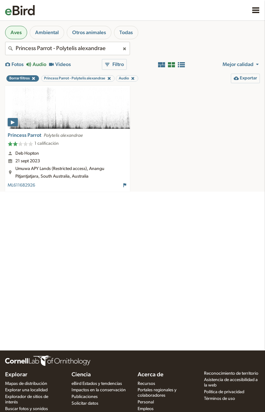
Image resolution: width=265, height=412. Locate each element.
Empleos (146, 409)
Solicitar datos (85, 403)
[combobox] (67, 48)
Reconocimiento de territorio (231, 373)
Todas (126, 32)
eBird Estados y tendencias (97, 383)
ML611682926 (21, 185)
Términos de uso (219, 398)
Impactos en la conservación (99, 390)
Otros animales (89, 32)
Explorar (16, 375)
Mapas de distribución (26, 383)
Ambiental (47, 32)
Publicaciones (85, 396)
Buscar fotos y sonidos (26, 409)
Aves (16, 32)
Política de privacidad (224, 392)
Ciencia (81, 375)
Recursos (146, 383)
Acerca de (150, 375)
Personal (146, 402)
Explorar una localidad (26, 390)
